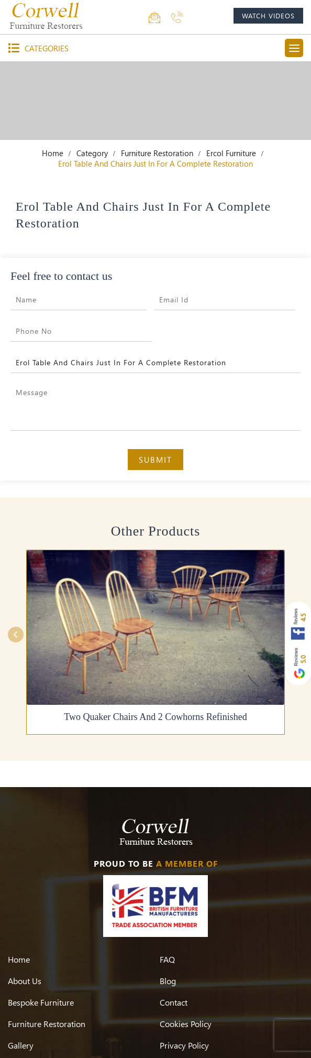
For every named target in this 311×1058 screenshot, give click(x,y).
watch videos (268, 15)
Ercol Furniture (231, 153)
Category (92, 153)
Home (52, 153)
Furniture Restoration (157, 153)
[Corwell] (47, 16)
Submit (155, 459)
